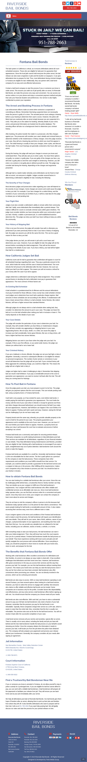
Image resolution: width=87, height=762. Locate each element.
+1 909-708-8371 (11, 655)
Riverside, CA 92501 (13, 744)
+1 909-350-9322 (11, 674)
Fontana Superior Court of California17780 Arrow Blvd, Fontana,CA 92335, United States (18, 667)
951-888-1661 (12, 747)
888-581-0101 (33, 749)
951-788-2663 (72, 8)
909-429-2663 (37, 747)
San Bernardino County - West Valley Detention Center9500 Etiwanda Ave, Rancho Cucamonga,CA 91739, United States (24, 647)
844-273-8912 (30, 751)
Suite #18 (10, 742)
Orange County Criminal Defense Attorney (72, 172)
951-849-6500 (33, 742)
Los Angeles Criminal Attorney (71, 154)
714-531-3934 (37, 744)
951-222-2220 (33, 739)
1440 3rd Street (12, 739)
